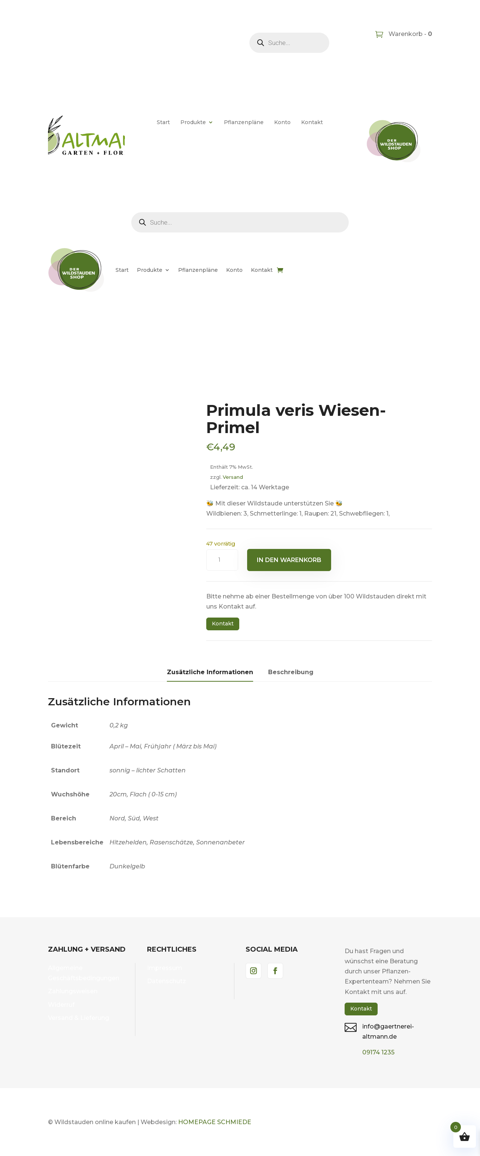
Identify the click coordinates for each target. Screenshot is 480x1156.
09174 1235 (378, 1052)
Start (163, 122)
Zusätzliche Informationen (210, 672)
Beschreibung (291, 672)
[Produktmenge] (222, 560)
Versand (233, 477)
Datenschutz (166, 981)
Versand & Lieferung (78, 1017)
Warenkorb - (409, 33)
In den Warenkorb (289, 560)
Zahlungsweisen (73, 991)
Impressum (164, 968)
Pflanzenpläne (244, 122)
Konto (282, 122)
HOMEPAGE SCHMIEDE (214, 1122)
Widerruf (61, 1004)
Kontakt (312, 122)
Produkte (193, 122)
